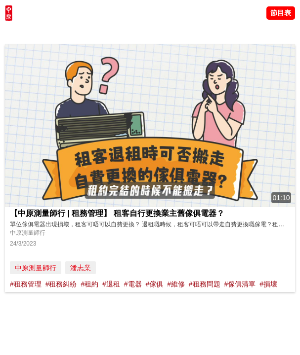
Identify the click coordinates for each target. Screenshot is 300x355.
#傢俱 (154, 284)
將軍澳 (74, 32)
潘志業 (80, 268)
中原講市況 (106, 32)
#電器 (133, 284)
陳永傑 (50, 32)
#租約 (89, 284)
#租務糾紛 (61, 284)
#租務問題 (204, 284)
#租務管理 (26, 284)
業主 (134, 32)
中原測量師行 (35, 268)
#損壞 (268, 284)
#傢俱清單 (240, 284)
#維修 (176, 284)
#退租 (111, 284)
